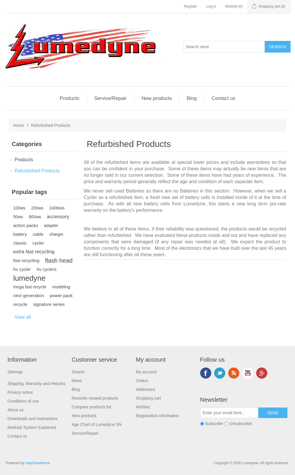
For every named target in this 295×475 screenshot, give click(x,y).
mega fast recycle (29, 287)
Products (69, 98)
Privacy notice (20, 392)
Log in (211, 6)
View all (23, 317)
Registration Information (157, 415)
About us (16, 410)
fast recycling (26, 260)
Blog (192, 98)
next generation (28, 295)
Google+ (261, 373)
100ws (19, 208)
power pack (61, 295)
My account (146, 372)
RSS (233, 373)
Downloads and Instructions (33, 418)
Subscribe (214, 423)
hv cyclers (47, 269)
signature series (49, 304)
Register (190, 6)
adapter (51, 225)
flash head (59, 260)
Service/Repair (110, 98)
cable (38, 234)
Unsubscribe (240, 423)
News (77, 380)
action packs (25, 225)
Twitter (219, 373)
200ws (37, 208)
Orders (142, 380)
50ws (18, 216)
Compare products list (91, 407)
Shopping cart (148, 398)
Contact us (223, 98)
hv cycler (22, 269)
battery (20, 234)
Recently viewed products (95, 398)
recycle (20, 304)
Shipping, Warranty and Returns (37, 383)
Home (18, 125)
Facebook (205, 373)
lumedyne (29, 278)
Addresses (145, 389)
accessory (58, 216)
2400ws (57, 207)
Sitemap (15, 372)
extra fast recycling (34, 251)
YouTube (247, 373)
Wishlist (143, 407)
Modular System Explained (32, 427)
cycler (38, 242)
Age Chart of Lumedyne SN (97, 424)
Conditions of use (23, 401)
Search (78, 372)
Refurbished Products (37, 170)
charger (56, 234)
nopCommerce (37, 463)
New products (157, 98)
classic (20, 242)
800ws (35, 216)
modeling (61, 286)
